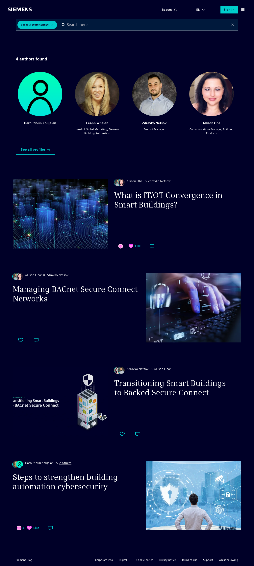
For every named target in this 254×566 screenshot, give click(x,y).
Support (208, 559)
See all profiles (35, 149)
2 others (65, 463)
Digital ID (124, 559)
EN (198, 9)
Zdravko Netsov (154, 123)
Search (63, 25)
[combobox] (148, 24)
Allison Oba (211, 123)
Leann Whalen (97, 123)
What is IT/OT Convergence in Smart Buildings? (168, 199)
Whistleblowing (228, 559)
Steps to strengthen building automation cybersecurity (65, 481)
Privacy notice (167, 559)
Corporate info (104, 559)
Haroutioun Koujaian (40, 123)
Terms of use (189, 559)
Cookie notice (144, 559)
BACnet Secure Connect (35, 24)
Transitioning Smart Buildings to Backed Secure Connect (170, 387)
